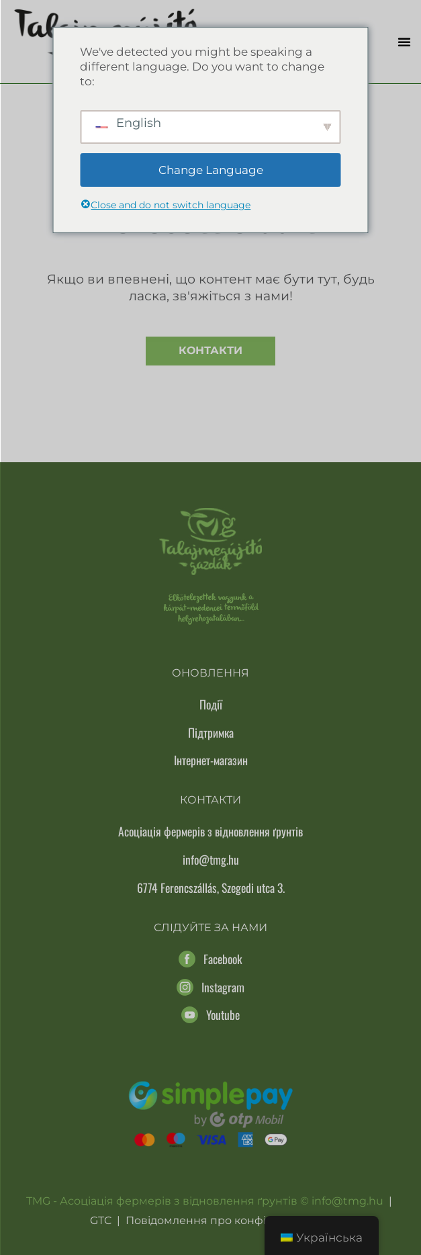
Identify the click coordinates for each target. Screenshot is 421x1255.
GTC (100, 1220)
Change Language (210, 170)
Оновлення (210, 672)
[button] (404, 42)
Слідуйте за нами (210, 927)
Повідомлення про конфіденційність (229, 1220)
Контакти (210, 350)
